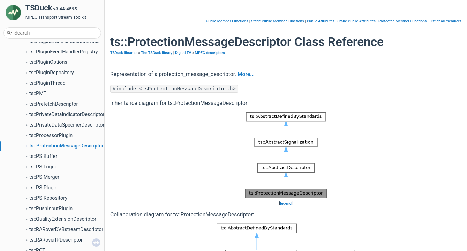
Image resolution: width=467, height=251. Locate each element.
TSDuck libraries (123, 53)
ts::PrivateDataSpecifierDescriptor (66, 125)
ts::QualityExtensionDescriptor (62, 219)
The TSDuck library (156, 53)
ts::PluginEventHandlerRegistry (63, 52)
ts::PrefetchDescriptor (53, 104)
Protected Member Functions (402, 21)
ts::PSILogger (44, 167)
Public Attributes (321, 21)
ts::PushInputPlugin (51, 209)
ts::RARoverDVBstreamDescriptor (66, 230)
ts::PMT (37, 94)
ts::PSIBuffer (43, 156)
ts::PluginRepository (51, 73)
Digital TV (183, 53)
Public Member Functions (227, 21)
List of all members (445, 21)
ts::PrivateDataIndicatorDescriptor (67, 114)
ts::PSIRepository (48, 198)
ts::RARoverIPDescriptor (56, 240)
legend (286, 203)
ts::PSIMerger (44, 177)
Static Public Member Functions (277, 21)
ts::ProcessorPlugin (51, 135)
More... (246, 74)
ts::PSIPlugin (43, 188)
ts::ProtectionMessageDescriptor (66, 146)
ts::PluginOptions (48, 62)
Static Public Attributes (356, 21)
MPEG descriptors (210, 53)
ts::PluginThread (47, 83)
